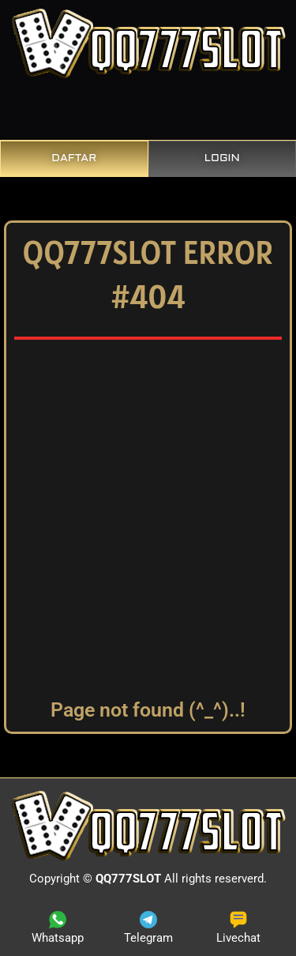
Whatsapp (58, 928)
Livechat (238, 928)
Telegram (148, 928)
